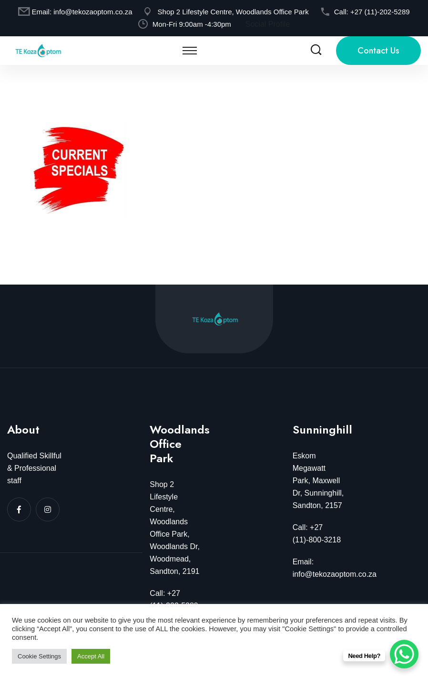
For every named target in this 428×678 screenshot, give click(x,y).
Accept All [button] (90, 656)
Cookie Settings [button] (39, 656)
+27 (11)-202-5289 (380, 12)
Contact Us (378, 50)
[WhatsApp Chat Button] (404, 654)
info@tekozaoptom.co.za (92, 12)
